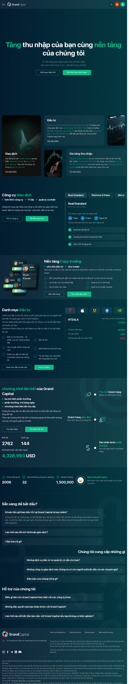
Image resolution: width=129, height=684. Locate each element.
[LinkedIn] (15, 652)
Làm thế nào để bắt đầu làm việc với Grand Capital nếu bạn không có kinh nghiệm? (49, 616)
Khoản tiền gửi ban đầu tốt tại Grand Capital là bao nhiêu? (36, 512)
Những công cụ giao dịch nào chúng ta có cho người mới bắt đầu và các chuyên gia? (72, 569)
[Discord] (19, 652)
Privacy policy (90, 632)
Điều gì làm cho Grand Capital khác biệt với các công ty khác (38, 597)
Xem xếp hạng (54, 294)
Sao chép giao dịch (79, 294)
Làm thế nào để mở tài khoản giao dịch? (26, 532)
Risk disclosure (75, 632)
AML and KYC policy (106, 632)
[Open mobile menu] (3, 4)
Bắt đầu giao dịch (37, 218)
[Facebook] (7, 652)
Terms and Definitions (58, 632)
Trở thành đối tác (36, 429)
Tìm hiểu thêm (10, 171)
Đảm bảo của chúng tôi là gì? (42, 578)
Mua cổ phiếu (44, 367)
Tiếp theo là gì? (13, 541)
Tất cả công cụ (12, 218)
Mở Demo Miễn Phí (47, 72)
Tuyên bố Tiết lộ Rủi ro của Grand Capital (26, 681)
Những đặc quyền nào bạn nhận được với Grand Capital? (35, 606)
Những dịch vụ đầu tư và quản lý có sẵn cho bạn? (53, 560)
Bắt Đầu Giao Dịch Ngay (77, 72)
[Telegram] (11, 652)
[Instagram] (3, 652)
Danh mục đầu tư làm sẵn (16, 367)
